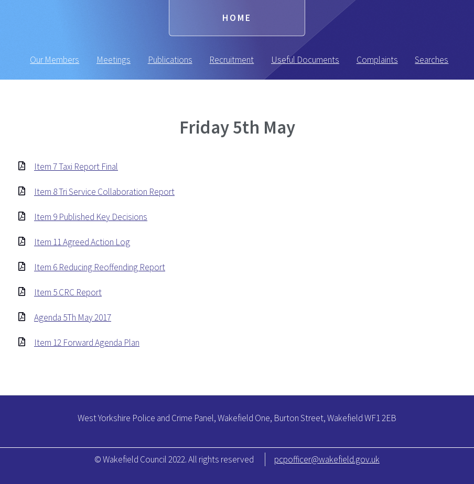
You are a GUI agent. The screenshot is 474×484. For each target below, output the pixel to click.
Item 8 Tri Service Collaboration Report (104, 191)
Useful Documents (305, 59)
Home (237, 18)
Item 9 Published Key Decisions (90, 217)
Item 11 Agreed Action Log (82, 242)
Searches (431, 59)
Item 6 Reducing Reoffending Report (99, 267)
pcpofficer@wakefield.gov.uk (327, 459)
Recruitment (231, 59)
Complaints (377, 59)
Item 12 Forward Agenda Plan (86, 342)
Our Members (54, 59)
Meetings (113, 59)
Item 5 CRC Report (68, 292)
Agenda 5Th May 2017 (72, 317)
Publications (170, 59)
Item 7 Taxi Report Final (76, 166)
